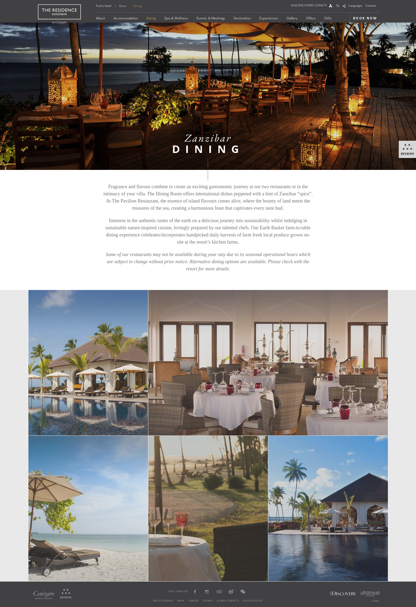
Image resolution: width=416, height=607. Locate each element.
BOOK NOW (365, 18)
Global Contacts (228, 601)
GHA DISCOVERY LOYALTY (309, 5)
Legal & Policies (253, 601)
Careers (194, 601)
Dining (137, 6)
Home (122, 6)
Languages (355, 6)
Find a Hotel (103, 6)
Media (180, 601)
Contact (371, 6)
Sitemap (208, 601)
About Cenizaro (163, 601)
